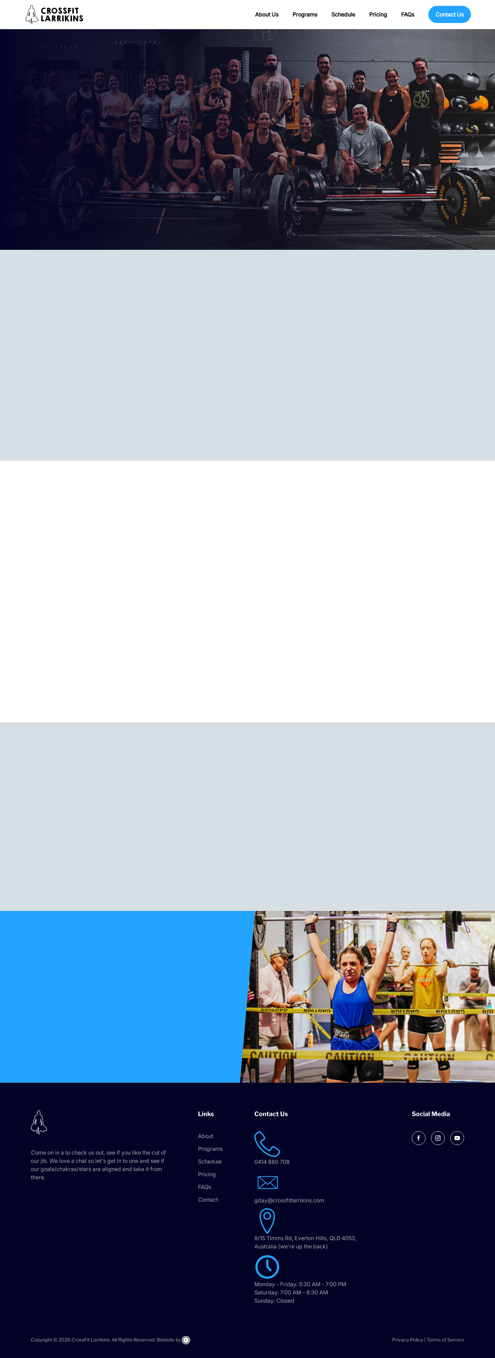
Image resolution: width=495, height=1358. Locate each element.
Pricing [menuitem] (378, 14)
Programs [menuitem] (305, 14)
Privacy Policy (407, 1340)
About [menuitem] (205, 1136)
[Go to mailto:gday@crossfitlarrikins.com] (321, 1187)
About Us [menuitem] (266, 14)
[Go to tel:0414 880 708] (321, 1148)
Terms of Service (445, 1340)
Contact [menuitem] (208, 1199)
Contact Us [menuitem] (450, 14)
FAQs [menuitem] (407, 14)
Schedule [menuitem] (343, 14)
